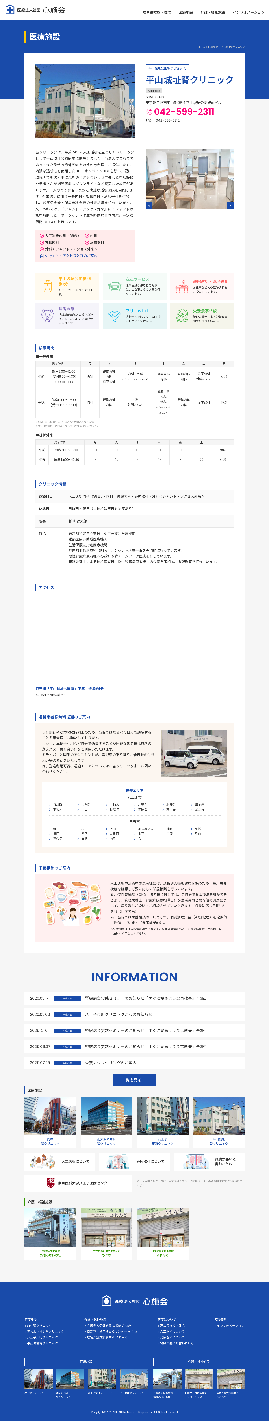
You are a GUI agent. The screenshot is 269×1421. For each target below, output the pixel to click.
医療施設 (186, 12)
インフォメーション (249, 12)
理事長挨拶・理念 (157, 12)
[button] (149, 205)
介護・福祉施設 (212, 12)
